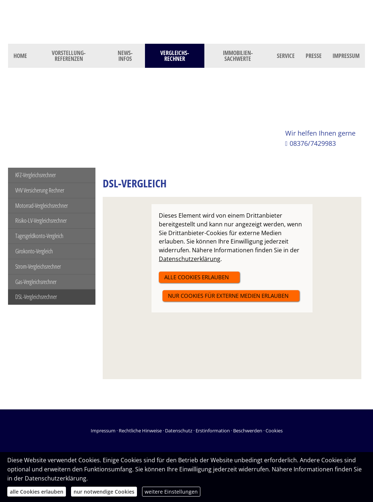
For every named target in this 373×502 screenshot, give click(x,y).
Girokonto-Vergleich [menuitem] (34, 251)
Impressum (103, 430)
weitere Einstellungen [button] (171, 491)
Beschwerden (247, 430)
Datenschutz (178, 430)
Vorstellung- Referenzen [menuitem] (69, 56)
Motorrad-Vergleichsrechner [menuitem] (41, 206)
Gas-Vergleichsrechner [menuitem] (35, 282)
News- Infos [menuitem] (125, 56)
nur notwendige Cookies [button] (104, 491)
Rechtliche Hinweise (140, 430)
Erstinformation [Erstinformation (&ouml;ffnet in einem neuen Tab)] (213, 430)
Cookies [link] (274, 430)
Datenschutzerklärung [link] (189, 259)
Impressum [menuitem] (346, 56)
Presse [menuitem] (314, 56)
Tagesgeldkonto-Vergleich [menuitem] (39, 236)
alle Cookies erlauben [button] (196, 277)
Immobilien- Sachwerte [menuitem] (238, 56)
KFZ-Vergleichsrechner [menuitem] (35, 175)
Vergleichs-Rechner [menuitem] (174, 56)
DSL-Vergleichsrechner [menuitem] (36, 297)
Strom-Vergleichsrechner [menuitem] (38, 266)
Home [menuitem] (20, 56)
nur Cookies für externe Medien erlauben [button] (228, 295)
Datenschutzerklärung (55, 478)
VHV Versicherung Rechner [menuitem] (39, 190)
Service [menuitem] (286, 56)
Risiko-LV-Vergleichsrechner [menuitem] (41, 221)
